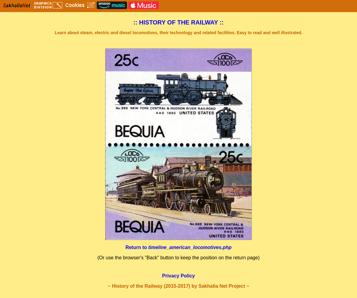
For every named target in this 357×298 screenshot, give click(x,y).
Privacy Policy (178, 275)
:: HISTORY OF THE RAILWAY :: (178, 22)
